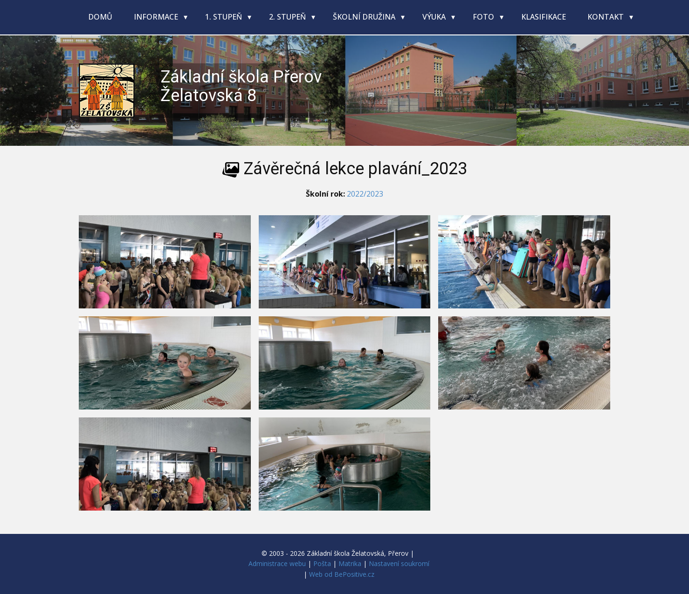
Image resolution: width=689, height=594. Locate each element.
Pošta (322, 563)
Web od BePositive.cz (341, 574)
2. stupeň (288, 17)
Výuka (435, 17)
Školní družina (365, 17)
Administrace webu (277, 563)
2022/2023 (365, 194)
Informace (157, 17)
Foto (484, 17)
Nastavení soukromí (399, 563)
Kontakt (606, 17)
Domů (100, 17)
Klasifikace (543, 17)
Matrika (349, 563)
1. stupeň (224, 17)
